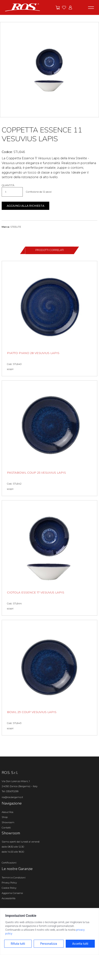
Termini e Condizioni (13, 877)
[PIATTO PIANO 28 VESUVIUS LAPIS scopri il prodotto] (49, 318)
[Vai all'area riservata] (70, 7)
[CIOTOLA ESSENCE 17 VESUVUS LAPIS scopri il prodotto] (49, 558)
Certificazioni (9, 862)
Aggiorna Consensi (12, 893)
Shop (5, 817)
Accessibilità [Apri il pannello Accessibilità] (8, 898)
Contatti (6, 827)
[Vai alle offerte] (58, 7)
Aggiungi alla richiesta (25, 205)
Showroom (8, 822)
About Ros (7, 812)
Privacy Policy (9, 882)
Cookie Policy (9, 887)
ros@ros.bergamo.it (12, 797)
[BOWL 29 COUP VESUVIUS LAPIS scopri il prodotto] (49, 678)
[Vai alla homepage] (22, 7)
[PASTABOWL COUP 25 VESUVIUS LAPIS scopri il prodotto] (49, 438)
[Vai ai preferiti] (64, 7)
